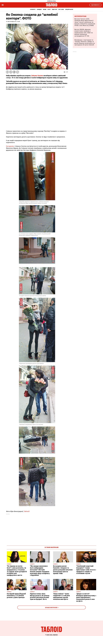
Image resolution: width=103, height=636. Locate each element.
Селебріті (32, 9)
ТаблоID (26, 511)
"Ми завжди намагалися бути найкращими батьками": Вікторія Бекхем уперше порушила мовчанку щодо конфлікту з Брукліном (40, 570)
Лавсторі (54, 9)
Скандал (39, 9)
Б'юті (49, 9)
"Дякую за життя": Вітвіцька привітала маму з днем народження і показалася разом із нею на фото (86, 597)
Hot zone (61, 9)
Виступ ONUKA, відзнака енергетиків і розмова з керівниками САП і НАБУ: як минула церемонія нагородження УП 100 (83, 33)
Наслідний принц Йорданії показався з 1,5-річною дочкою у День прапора (16, 595)
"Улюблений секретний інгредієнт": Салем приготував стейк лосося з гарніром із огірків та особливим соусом (86, 569)
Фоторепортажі (80, 16)
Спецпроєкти (69, 9)
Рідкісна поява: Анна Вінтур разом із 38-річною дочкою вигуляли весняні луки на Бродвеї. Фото (39, 596)
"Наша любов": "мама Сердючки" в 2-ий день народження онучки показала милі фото (61, 596)
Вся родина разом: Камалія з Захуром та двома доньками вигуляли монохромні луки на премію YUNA (63, 569)
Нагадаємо (10, 146)
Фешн (44, 9)
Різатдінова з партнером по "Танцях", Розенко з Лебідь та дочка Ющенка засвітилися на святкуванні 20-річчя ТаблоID (84, 42)
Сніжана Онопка (37, 76)
